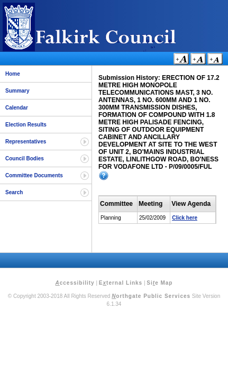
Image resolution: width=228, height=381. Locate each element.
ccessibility (75, 283)
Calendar (16, 108)
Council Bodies (24, 158)
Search (14, 192)
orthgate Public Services (151, 296)
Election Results (26, 125)
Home (12, 74)
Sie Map (159, 283)
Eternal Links (120, 283)
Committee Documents (34, 175)
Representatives (25, 141)
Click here (184, 218)
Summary (17, 91)
